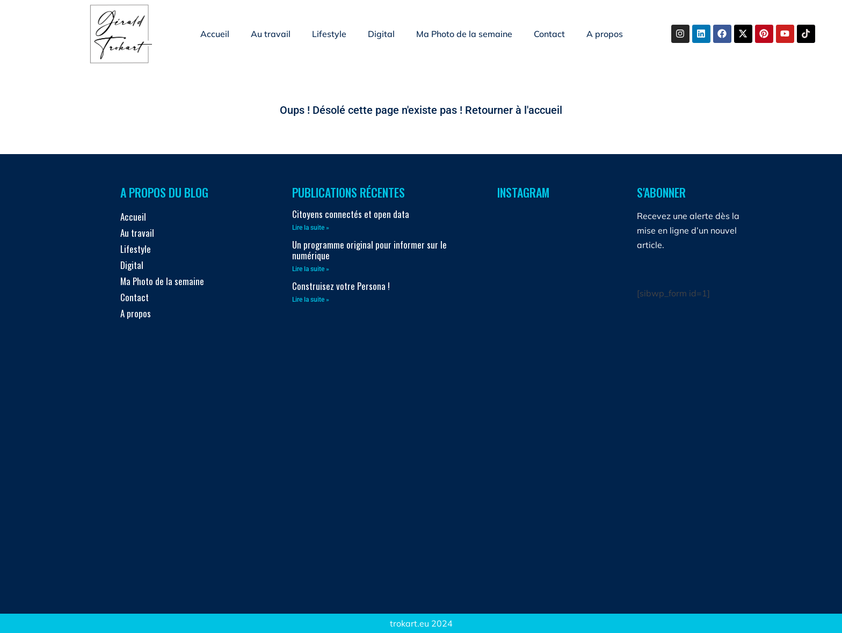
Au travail (271, 33)
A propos (604, 33)
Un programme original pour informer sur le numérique (369, 250)
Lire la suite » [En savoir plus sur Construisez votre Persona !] (310, 299)
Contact (549, 33)
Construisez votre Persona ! (341, 286)
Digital (381, 33)
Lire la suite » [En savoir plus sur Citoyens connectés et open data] (310, 227)
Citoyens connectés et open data (350, 214)
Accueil (214, 33)
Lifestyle (329, 33)
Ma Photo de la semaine (464, 33)
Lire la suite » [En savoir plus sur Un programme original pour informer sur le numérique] (310, 269)
